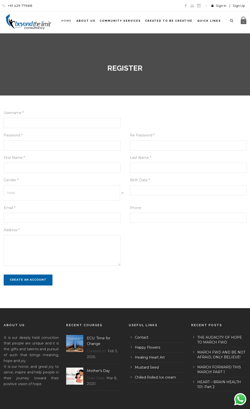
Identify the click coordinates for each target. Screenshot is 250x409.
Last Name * (140, 157)
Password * (13, 135)
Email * (9, 208)
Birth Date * (140, 180)
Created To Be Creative (168, 20)
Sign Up (239, 6)
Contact (141, 337)
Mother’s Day (98, 371)
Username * (14, 113)
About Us (85, 20)
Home (66, 20)
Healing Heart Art (150, 357)
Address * (12, 230)
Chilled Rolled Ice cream (155, 377)
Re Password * (142, 135)
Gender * (11, 180)
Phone (135, 208)
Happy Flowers (147, 347)
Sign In (221, 6)
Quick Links (209, 20)
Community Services (120, 20)
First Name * (14, 157)
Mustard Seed (147, 367)
